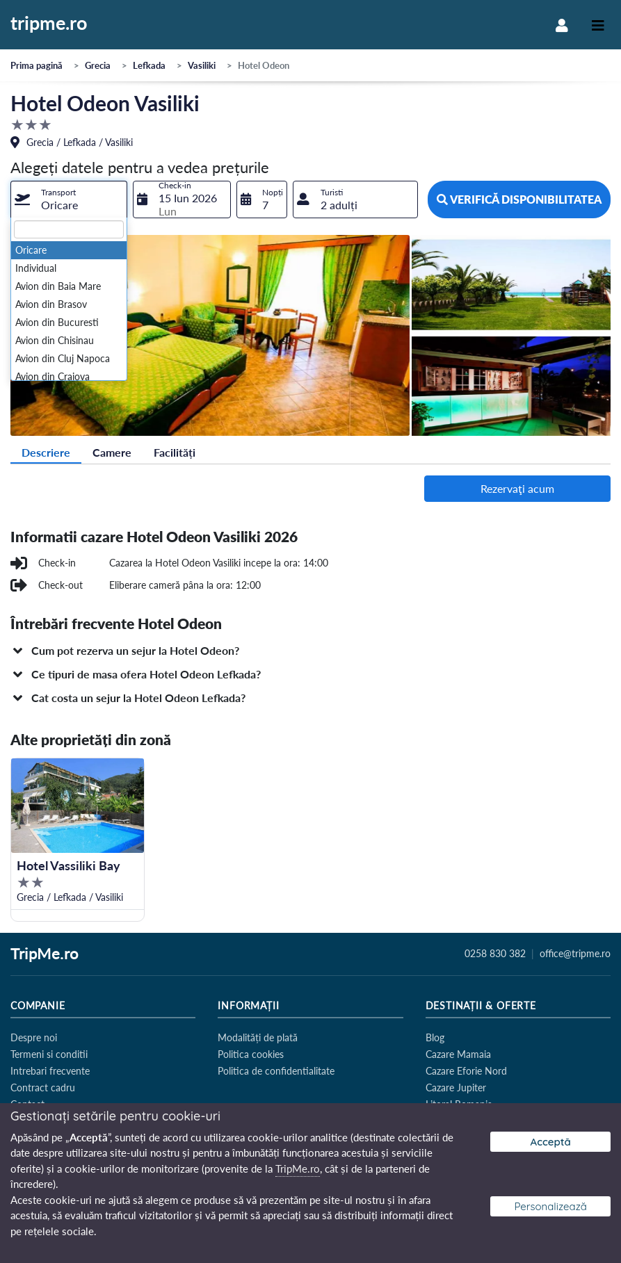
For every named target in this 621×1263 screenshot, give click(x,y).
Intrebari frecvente (50, 1071)
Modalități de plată (258, 1037)
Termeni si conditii (49, 1054)
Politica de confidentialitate (276, 1071)
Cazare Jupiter (456, 1087)
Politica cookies (251, 1054)
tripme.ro (49, 23)
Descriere (46, 452)
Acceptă (551, 1141)
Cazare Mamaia (458, 1054)
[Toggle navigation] (598, 24)
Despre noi (33, 1037)
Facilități (174, 452)
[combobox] (68, 199)
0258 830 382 (495, 954)
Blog (435, 1037)
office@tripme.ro (575, 954)
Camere (111, 452)
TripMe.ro (44, 954)
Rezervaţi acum (517, 488)
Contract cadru (42, 1087)
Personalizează (550, 1206)
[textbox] (69, 229)
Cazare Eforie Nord (466, 1071)
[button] (310, 650)
